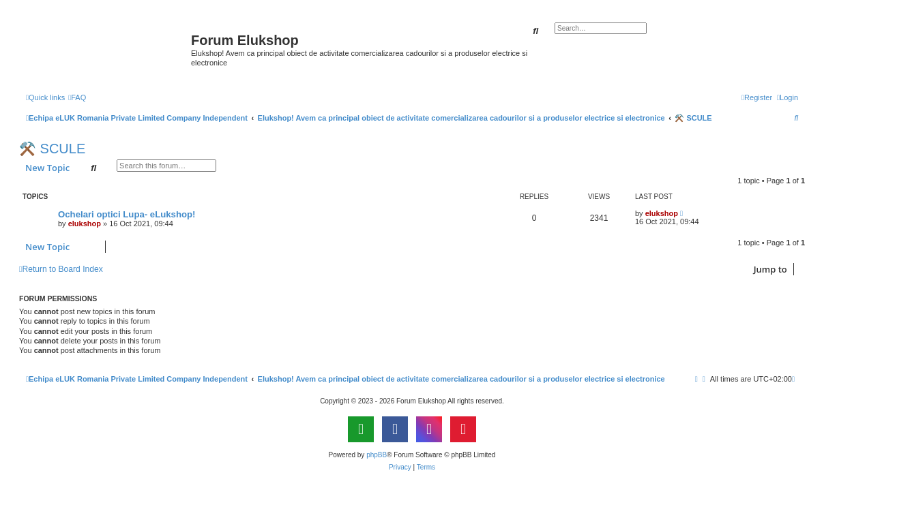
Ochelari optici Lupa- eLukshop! (127, 214)
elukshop (84, 223)
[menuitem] (77, 97)
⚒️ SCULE (52, 148)
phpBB (376, 455)
